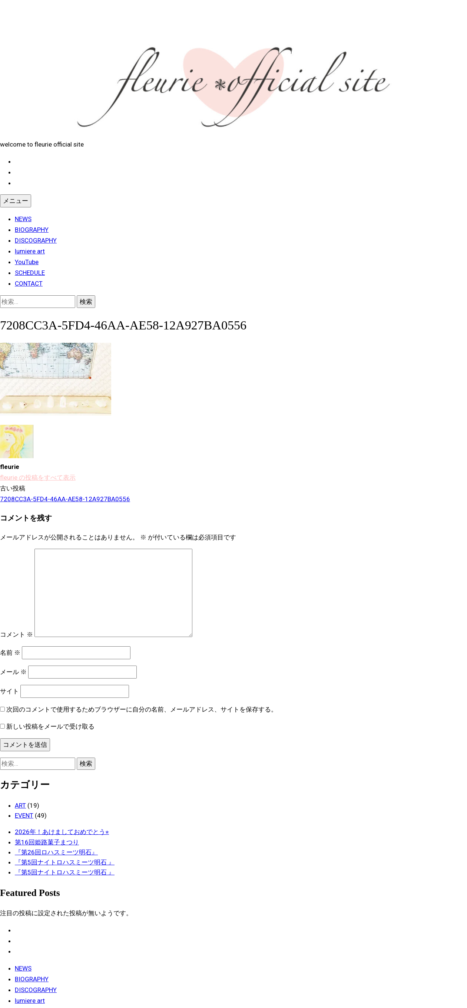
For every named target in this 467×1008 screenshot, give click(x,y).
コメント (16, 634)
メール (13, 672)
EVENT (24, 815)
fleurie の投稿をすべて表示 (38, 477)
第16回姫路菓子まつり (47, 842)
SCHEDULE (30, 272)
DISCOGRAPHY (36, 240)
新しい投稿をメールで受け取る (50, 726)
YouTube (27, 262)
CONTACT (29, 283)
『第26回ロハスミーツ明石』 (56, 852)
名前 (10, 652)
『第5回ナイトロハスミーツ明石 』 (65, 862)
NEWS (23, 219)
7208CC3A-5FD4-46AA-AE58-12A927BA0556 (65, 499)
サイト (9, 691)
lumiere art (30, 251)
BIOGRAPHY (32, 229)
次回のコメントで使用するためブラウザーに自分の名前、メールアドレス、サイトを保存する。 (141, 709)
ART (20, 805)
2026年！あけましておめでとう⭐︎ (62, 831)
